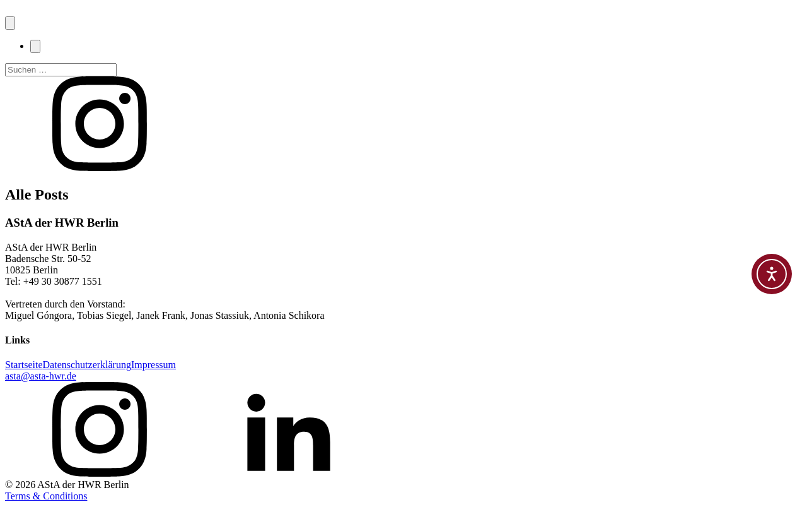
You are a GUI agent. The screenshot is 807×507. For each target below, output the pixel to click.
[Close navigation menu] (35, 46)
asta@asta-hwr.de (40, 376)
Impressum (153, 364)
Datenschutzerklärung (87, 364)
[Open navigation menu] (10, 23)
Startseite (24, 364)
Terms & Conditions (46, 496)
